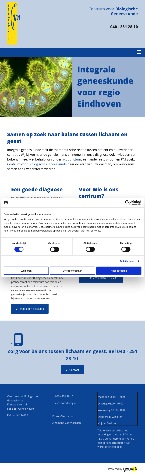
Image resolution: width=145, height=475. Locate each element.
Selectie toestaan (72, 270)
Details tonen (127, 261)
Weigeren (26, 270)
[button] (30, 309)
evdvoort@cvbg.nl (64, 403)
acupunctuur (71, 159)
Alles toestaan (119, 270)
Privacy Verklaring (62, 416)
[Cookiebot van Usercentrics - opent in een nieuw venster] (127, 202)
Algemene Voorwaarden (66, 423)
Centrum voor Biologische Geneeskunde (37, 164)
